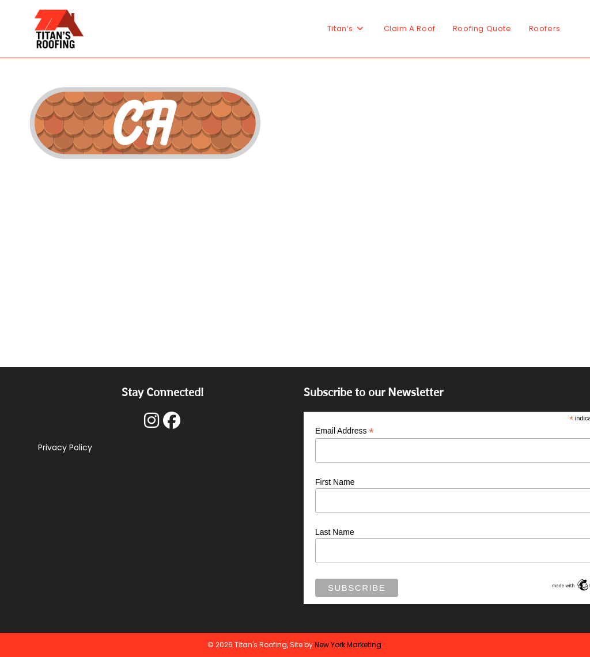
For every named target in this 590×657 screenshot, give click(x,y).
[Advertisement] (295, 251)
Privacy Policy (65, 447)
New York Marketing (348, 645)
